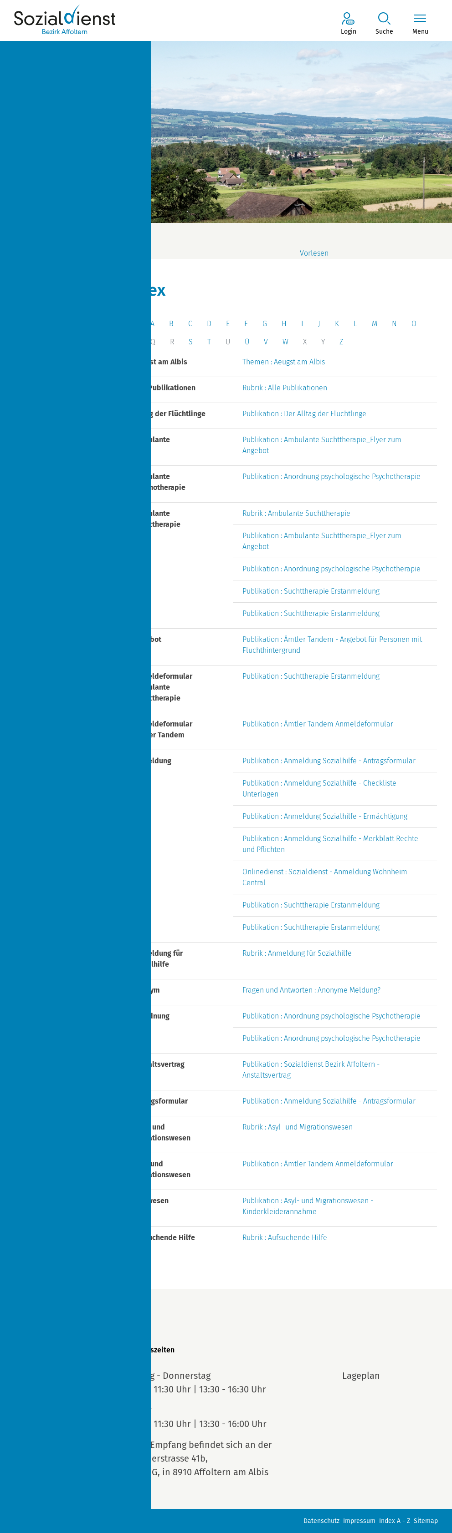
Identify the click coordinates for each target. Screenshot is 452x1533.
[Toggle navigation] (420, 24)
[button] (384, 24)
